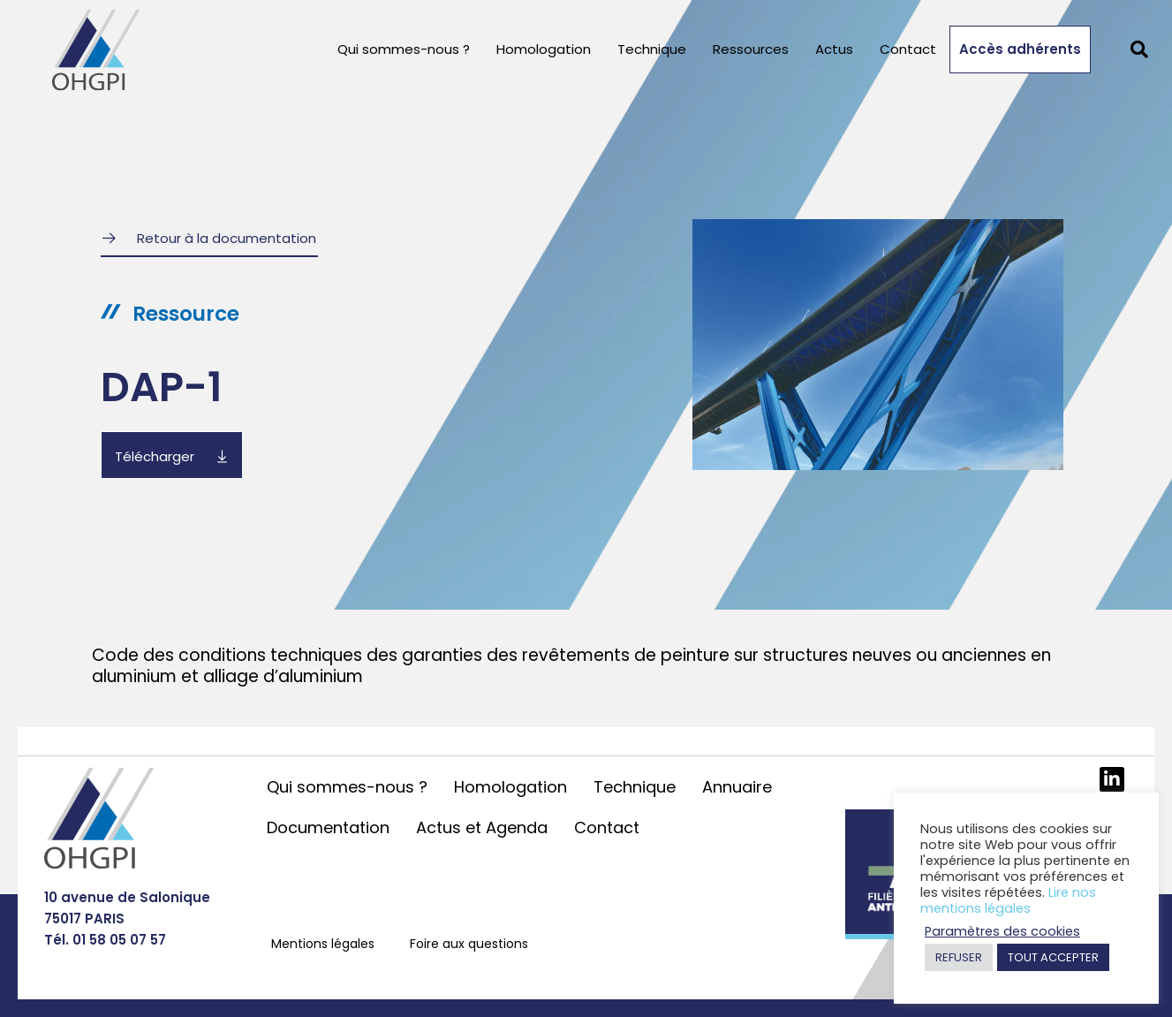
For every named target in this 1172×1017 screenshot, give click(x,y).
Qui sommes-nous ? (403, 49)
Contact (908, 49)
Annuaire (737, 787)
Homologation (543, 49)
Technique (651, 49)
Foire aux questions (469, 943)
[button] (1139, 49)
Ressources (751, 49)
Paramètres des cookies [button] (1002, 931)
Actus (834, 49)
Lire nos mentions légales (1008, 900)
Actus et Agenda (482, 827)
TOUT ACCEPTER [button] (1053, 957)
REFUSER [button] (958, 957)
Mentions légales (322, 943)
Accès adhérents (1020, 49)
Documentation (328, 827)
